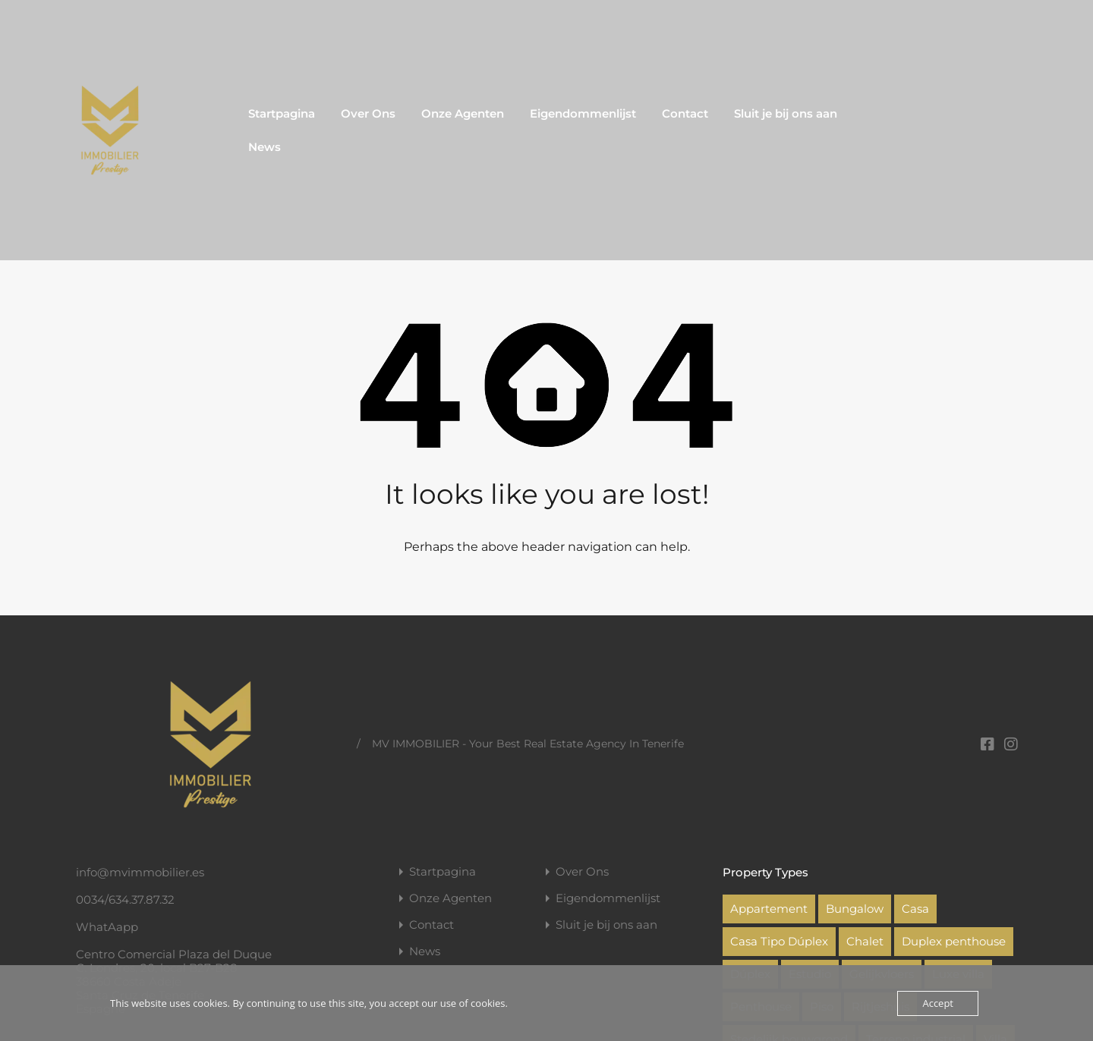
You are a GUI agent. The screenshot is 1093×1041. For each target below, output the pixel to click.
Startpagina (281, 113)
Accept (937, 1003)
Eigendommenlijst (583, 113)
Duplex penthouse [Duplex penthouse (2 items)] (954, 941)
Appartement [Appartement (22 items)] (769, 908)
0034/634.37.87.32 (125, 899)
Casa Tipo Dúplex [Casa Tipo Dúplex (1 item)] (779, 941)
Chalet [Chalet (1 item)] (865, 941)
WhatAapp (107, 927)
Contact (685, 113)
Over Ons (368, 113)
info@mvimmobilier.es (140, 872)
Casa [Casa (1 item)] (915, 908)
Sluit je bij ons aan (785, 113)
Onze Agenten (462, 113)
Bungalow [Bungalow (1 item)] (855, 908)
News (264, 147)
